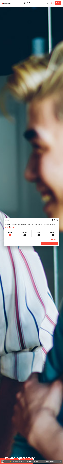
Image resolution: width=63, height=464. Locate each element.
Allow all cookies (49, 243)
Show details (53, 239)
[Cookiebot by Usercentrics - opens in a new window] (52, 220)
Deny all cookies (13, 243)
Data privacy (11, 227)
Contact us (57, 3)
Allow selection (31, 243)
